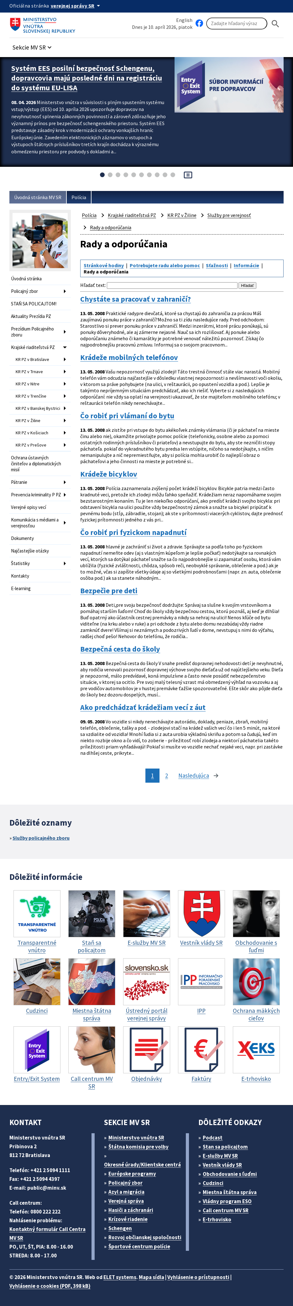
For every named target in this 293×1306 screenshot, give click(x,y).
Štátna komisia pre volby (138, 1146)
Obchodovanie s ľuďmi (230, 1174)
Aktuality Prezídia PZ (31, 316)
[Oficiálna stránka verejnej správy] (76, 5)
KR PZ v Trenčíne (31, 396)
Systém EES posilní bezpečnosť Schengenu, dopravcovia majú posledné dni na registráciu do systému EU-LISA (86, 78)
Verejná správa (126, 1201)
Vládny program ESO (227, 1201)
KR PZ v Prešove (31, 445)
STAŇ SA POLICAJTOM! (33, 304)
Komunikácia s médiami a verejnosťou (35, 523)
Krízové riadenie (128, 1219)
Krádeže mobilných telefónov (129, 357)
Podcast (212, 1137)
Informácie (246, 265)
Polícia (78, 197)
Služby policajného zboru (41, 838)
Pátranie (19, 482)
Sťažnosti (217, 265)
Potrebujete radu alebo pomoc (165, 265)
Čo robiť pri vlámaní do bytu (127, 415)
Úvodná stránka (26, 279)
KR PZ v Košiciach (32, 433)
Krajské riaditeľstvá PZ (33, 347)
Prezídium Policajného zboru (32, 332)
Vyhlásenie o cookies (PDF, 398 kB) (50, 1285)
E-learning (21, 588)
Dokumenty (22, 538)
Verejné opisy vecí (28, 507)
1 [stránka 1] (152, 775)
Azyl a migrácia (126, 1191)
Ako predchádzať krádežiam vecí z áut (143, 707)
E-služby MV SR (220, 1155)
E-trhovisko (217, 1219)
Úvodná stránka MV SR (37, 197)
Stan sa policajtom (225, 1146)
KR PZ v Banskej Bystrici (38, 408)
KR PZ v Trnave (29, 371)
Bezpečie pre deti (109, 590)
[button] (33, 46)
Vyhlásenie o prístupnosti (198, 1277)
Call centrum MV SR (226, 1210)
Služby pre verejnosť (229, 215)
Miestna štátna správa (230, 1192)
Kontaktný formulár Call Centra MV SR (47, 1233)
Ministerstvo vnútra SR (136, 1137)
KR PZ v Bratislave (32, 359)
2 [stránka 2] (166, 775)
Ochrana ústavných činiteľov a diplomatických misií (36, 464)
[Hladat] (275, 23)
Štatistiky (20, 563)
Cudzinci (213, 1183)
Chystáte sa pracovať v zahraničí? (135, 299)
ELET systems (119, 1277)
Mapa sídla (151, 1277)
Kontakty (20, 576)
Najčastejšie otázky (30, 551)
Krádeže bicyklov (108, 474)
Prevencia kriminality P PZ (36, 495)
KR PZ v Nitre (27, 384)
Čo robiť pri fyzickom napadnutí (133, 532)
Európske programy (132, 1173)
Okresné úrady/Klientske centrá (142, 1164)
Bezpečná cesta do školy (120, 649)
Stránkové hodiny (104, 265)
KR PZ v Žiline (28, 420)
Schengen (120, 1228)
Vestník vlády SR (222, 1164)
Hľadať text (92, 285)
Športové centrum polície (139, 1246)
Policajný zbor (24, 291)
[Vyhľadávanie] (236, 23)
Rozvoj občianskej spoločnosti (144, 1237)
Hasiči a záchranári (130, 1210)
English (184, 20)
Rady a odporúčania (110, 227)
